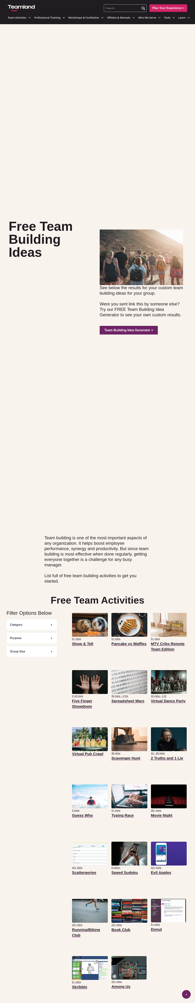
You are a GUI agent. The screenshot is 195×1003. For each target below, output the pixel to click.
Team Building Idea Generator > (128, 330)
